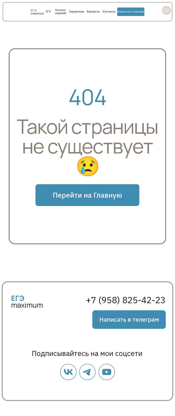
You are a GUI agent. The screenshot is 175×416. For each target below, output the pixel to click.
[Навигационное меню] (166, 10)
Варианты (93, 11)
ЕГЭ (48, 11)
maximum (37, 13)
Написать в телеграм (130, 11)
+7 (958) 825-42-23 (126, 300)
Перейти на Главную (87, 195)
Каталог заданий (60, 11)
